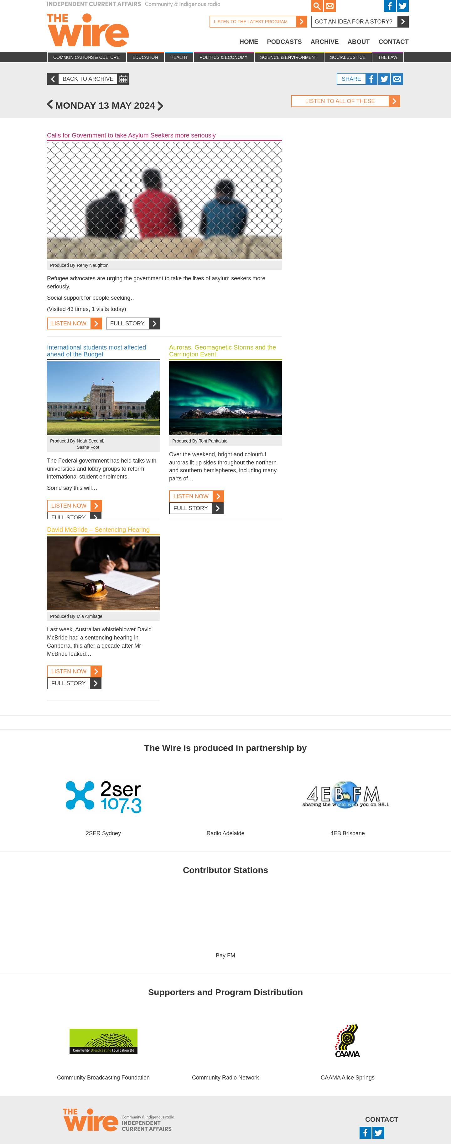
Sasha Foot (88, 447)
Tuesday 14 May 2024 (160, 106)
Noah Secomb (91, 440)
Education (145, 57)
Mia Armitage (89, 616)
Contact (394, 41)
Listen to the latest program (258, 21)
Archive (325, 41)
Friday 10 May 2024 (50, 104)
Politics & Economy (223, 57)
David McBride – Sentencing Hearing (98, 529)
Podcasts (284, 41)
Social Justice (347, 57)
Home (248, 41)
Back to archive (83, 79)
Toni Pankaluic (213, 440)
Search (317, 6)
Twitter (403, 6)
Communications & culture (86, 57)
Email (330, 6)
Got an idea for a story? (361, 21)
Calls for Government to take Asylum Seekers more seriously (131, 135)
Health (178, 57)
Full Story (133, 323)
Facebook (390, 6)
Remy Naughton (92, 265)
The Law (387, 57)
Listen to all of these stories (345, 101)
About (359, 41)
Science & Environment (289, 57)
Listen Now (74, 323)
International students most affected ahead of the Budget (96, 351)
